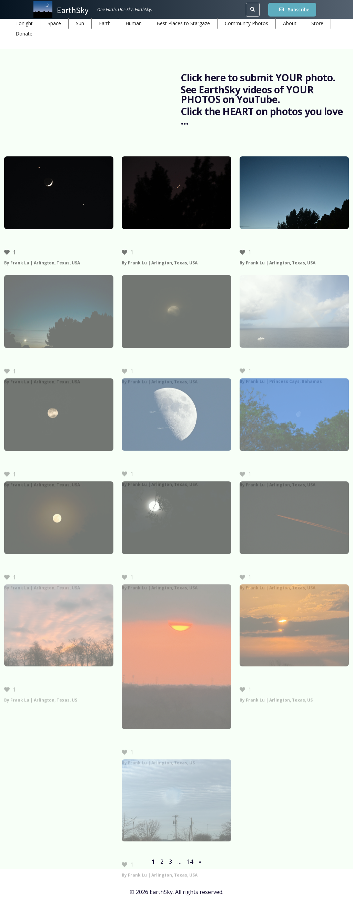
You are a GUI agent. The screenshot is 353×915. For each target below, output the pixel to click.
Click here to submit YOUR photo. (258, 77)
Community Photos (246, 23)
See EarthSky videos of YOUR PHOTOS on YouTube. (247, 94)
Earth (105, 23)
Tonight (24, 23)
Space (54, 23)
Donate (24, 33)
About (289, 23)
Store (317, 23)
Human (133, 23)
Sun (80, 23)
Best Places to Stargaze (183, 23)
